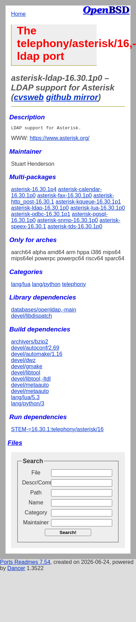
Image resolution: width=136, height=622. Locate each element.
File (35, 474)
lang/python (46, 285)
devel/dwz (23, 361)
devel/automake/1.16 (36, 355)
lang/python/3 (27, 404)
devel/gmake (26, 367)
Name (36, 503)
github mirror (72, 97)
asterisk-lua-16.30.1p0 (97, 209)
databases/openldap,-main (43, 311)
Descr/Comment (36, 484)
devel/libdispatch (31, 317)
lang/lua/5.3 (25, 398)
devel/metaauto (30, 386)
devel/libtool (25, 374)
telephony (74, 285)
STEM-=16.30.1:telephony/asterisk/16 (57, 430)
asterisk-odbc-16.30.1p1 (40, 215)
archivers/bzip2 (29, 343)
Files (15, 443)
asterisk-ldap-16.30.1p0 (40, 209)
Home (18, 14)
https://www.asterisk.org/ (59, 139)
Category (36, 513)
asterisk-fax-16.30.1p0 (64, 196)
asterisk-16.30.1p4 (34, 190)
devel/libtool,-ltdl (31, 380)
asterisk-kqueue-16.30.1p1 (88, 203)
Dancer (16, 569)
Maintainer (36, 523)
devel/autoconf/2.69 (35, 349)
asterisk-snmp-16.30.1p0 (67, 221)
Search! (68, 533)
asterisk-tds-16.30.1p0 (75, 227)
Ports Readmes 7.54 (25, 563)
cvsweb (29, 97)
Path (36, 493)
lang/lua (20, 285)
